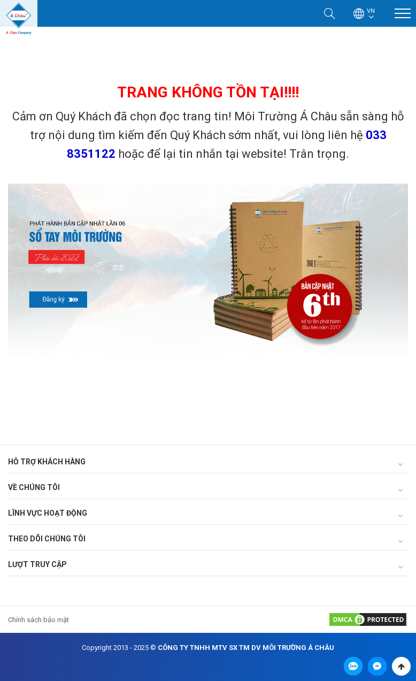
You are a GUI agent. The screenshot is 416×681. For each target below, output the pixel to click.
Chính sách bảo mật (38, 620)
